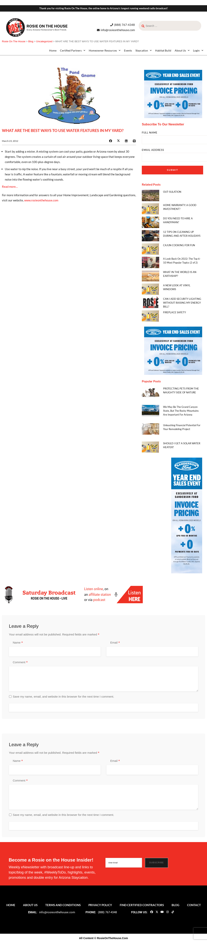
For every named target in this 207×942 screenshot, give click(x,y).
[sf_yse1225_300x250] (173, 93)
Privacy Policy (100, 905)
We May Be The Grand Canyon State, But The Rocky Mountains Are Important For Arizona (181, 410)
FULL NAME (149, 132)
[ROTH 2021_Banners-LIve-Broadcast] (72, 594)
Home (52, 50)
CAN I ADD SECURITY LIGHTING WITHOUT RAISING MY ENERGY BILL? (182, 302)
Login (198, 50)
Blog (175, 905)
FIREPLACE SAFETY (174, 312)
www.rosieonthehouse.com (41, 200)
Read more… (10, 186)
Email (115, 643)
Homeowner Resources (105, 50)
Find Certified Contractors (142, 905)
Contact (194, 905)
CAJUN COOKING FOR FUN (179, 245)
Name (18, 643)
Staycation (143, 50)
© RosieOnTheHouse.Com (111, 938)
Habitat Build (163, 50)
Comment (20, 662)
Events (128, 50)
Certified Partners (72, 50)
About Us (182, 50)
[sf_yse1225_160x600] (186, 515)
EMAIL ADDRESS (153, 150)
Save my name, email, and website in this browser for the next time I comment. (63, 696)
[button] (111, 141)
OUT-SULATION (172, 191)
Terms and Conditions (63, 905)
